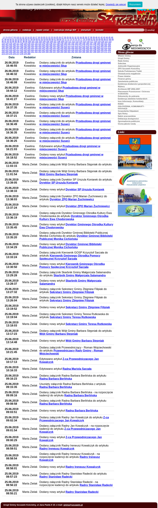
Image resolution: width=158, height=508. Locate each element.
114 (80, 41)
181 (105, 45)
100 (29, 41)
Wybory (121, 86)
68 (58, 39)
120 (102, 41)
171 (69, 45)
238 (94, 50)
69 (60, 39)
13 (26, 37)
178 (94, 45)
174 (80, 45)
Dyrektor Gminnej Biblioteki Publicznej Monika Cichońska (76, 237)
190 (28, 48)
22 (49, 37)
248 (21, 52)
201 (69, 48)
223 (39, 50)
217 (17, 50)
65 (50, 39)
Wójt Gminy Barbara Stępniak (58, 174)
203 (76, 48)
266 (87, 52)
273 (3, 54)
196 (50, 48)
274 (6, 54)
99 (26, 41)
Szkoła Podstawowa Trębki (130, 71)
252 (36, 52)
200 (65, 48)
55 (24, 39)
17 (36, 37)
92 (8, 41)
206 (87, 48)
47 (3, 39)
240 (102, 50)
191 (32, 48)
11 (20, 37)
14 (28, 37)
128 (21, 43)
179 (98, 45)
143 (76, 43)
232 (72, 50)
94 (13, 41)
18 (39, 37)
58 (31, 39)
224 (43, 50)
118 (95, 41)
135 (47, 43)
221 (32, 50)
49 (8, 39)
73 (71, 39)
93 (11, 41)
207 (91, 48)
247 (17, 52)
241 (105, 50)
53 (18, 39)
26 (60, 37)
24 (54, 37)
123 (3, 43)
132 (36, 43)
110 (65, 41)
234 (80, 50)
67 (55, 39)
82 (94, 39)
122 (109, 41)
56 (26, 39)
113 (77, 41)
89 (113, 39)
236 (87, 50)
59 (34, 39)
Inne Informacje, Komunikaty (130, 101)
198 (58, 48)
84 (100, 39)
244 (6, 52)
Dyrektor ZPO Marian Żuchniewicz (72, 199)
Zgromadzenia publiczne (129, 121)
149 (98, 43)
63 (45, 39)
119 (98, 41)
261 (69, 52)
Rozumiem (135, 4)
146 (87, 43)
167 (54, 45)
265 (83, 52)
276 (14, 54)
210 (102, 48)
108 (58, 41)
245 (10, 52)
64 (47, 39)
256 (50, 52)
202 (72, 48)
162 (36, 45)
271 (105, 52)
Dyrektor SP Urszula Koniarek (58, 182)
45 (109, 37)
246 (14, 52)
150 (102, 43)
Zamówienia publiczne (128, 81)
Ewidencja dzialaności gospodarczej (134, 84)
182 (109, 45)
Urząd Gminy (123, 58)
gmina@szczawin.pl (73, 505)
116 (88, 41)
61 (39, 39)
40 (96, 37)
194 (43, 48)
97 (21, 41)
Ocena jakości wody (127, 124)
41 (99, 37)
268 (94, 52)
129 (25, 43)
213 (3, 50)
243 (3, 52)
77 (81, 39)
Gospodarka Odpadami (128, 111)
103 (40, 41)
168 (58, 45)
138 (58, 43)
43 (104, 37)
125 (10, 43)
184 (6, 48)
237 (91, 50)
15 (31, 37)
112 (73, 41)
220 (28, 50)
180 (102, 45)
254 (43, 52)
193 (39, 48)
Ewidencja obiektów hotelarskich (132, 99)
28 (65, 37)
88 (110, 39)
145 (83, 43)
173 (76, 45)
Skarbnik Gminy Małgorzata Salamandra (79, 275)
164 (43, 45)
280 (28, 54)
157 (17, 45)
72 (68, 39)
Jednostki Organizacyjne (129, 66)
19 (41, 37)
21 (47, 37)
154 (6, 45)
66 (52, 39)
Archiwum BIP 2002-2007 (129, 89)
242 (109, 50)
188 (21, 48)
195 (47, 48)
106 (51, 41)
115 (84, 41)
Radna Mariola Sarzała (77, 368)
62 (42, 39)
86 (105, 39)
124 (6, 43)
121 (106, 41)
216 (14, 50)
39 (94, 37)
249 (25, 52)
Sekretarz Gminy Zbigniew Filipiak (72, 292)
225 (47, 50)
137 (54, 43)
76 (79, 39)
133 (39, 43)
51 (13, 39)
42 (102, 37)
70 (63, 39)
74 (73, 39)
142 (72, 43)
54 (21, 39)
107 (55, 41)
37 (88, 37)
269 (98, 52)
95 (16, 41)
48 (5, 39)
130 (28, 43)
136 (50, 43)
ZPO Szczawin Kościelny (129, 69)
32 (75, 37)
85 (102, 39)
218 (21, 50)
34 (81, 37)
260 (65, 52)
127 (17, 43)
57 (29, 39)
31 (73, 37)
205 (83, 48)
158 (21, 45)
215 (10, 50)
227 (54, 50)
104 (44, 41)
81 (92, 39)
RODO (120, 104)
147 (91, 43)
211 (105, 48)
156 (14, 45)
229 (61, 50)
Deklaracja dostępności (128, 119)
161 (32, 45)
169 (61, 45)
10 (18, 37)
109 (62, 41)
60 (37, 39)
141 (69, 43)
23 (52, 37)
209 (98, 48)
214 (6, 50)
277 (17, 54)
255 (47, 52)
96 (18, 41)
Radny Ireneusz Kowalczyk (56, 448)
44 (107, 37)
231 (69, 50)
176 (87, 45)
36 (86, 37)
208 (94, 48)
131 (32, 43)
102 (36, 41)
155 (10, 45)
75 (76, 39)
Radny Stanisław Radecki (55, 476)
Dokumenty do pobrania (128, 96)
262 (72, 52)
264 (80, 52)
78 (84, 39)
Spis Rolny (123, 114)
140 (65, 43)
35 (83, 37)
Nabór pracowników (127, 116)
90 (3, 41)
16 (34, 37)
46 (112, 37)
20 (44, 37)
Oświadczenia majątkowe (129, 74)
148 (94, 43)
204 (80, 48)
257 (54, 52)
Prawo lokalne (124, 76)
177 (91, 45)
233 (76, 50)
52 (16, 39)
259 (61, 52)
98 (24, 41)
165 (47, 45)
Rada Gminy (123, 61)
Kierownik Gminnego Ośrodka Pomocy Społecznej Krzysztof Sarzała (69, 257)
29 (68, 37)
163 (39, 45)
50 (11, 39)
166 (50, 45)
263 (76, 52)
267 (91, 52)
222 (36, 50)
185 (10, 48)
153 (3, 45)
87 (107, 39)
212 (109, 48)
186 (14, 48)
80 (89, 39)
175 (83, 45)
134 (43, 43)
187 (17, 48)
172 (72, 45)
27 (62, 37)
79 (86, 39)
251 (32, 52)
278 (21, 54)
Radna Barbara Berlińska (55, 378)
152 (109, 43)
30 (70, 37)
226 (50, 50)
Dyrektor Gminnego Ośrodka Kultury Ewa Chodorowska (73, 218)
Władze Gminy (124, 56)
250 (28, 52)
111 (69, 41)
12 (23, 37)
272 (109, 52)
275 (10, 54)
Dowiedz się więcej (116, 4)
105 (47, 41)
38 (91, 37)
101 (33, 41)
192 (36, 48)
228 (58, 50)
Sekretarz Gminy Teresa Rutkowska (73, 317)
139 (61, 43)
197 (54, 48)
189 (25, 48)
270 (102, 52)
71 (66, 39)
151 (105, 43)
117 (91, 41)
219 (25, 50)
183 (3, 48)
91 (5, 41)
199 (61, 48)
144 (80, 43)
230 (65, 50)
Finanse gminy (124, 79)
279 (25, 54)
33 (78, 37)
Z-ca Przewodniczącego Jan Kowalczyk (74, 419)
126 (14, 43)
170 (65, 45)
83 (97, 39)
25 (57, 37)
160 (28, 45)
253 (39, 52)
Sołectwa (122, 63)
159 (25, 45)
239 (98, 50)
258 (58, 52)
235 (83, 50)
